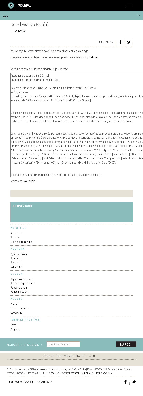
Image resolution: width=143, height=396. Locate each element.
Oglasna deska (18, 254)
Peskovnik (16, 262)
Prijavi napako (45, 381)
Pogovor (15, 329)
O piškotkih (87, 373)
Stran (13, 325)
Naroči (126, 344)
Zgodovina (16, 312)
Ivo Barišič (20, 31)
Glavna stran (17, 233)
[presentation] (109, 344)
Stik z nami (16, 266)
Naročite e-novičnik (25, 344)
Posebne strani (18, 287)
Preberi (14, 304)
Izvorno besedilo (19, 308)
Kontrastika (75, 373)
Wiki (71, 16)
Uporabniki (91, 57)
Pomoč (14, 258)
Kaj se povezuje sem (21, 279)
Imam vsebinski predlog (21, 381)
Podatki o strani (19, 291)
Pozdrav (14, 237)
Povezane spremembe (22, 283)
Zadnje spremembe (21, 241)
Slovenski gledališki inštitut (52, 369)
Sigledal (51, 373)
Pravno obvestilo (103, 373)
